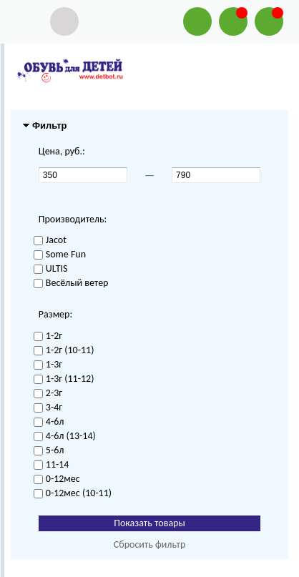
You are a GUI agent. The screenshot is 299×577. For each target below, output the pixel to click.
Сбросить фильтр (150, 544)
